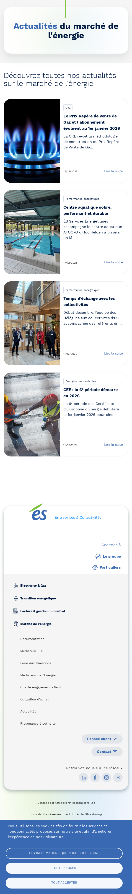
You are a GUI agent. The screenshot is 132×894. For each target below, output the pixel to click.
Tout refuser (64, 868)
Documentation (32, 639)
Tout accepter (64, 882)
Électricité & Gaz (33, 585)
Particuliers (106, 567)
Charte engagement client (40, 687)
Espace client (102, 739)
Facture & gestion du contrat (42, 611)
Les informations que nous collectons (64, 853)
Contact (107, 752)
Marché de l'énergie (35, 624)
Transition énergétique (38, 598)
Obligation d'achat (34, 699)
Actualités (28, 711)
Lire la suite (113, 171)
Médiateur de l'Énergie (38, 675)
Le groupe (108, 556)
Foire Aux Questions (35, 663)
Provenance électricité (38, 723)
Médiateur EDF (32, 651)
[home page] (38, 511)
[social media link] (83, 777)
